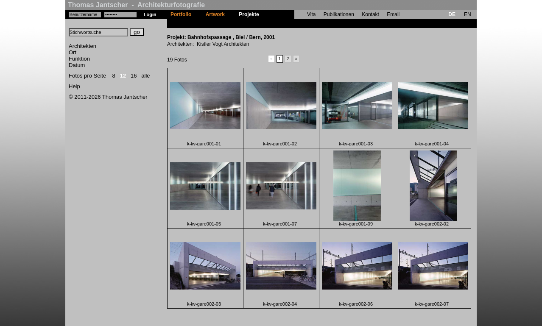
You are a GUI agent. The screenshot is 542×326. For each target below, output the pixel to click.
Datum (77, 65)
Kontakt (370, 14)
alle (145, 75)
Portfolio (180, 14)
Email (393, 14)
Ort (72, 52)
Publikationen (339, 14)
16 (134, 75)
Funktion (79, 59)
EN (467, 14)
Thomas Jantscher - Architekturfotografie (136, 4)
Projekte (249, 14)
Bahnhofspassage (288, 23)
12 (123, 75)
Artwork (215, 14)
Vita (311, 14)
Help (74, 86)
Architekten (82, 46)
